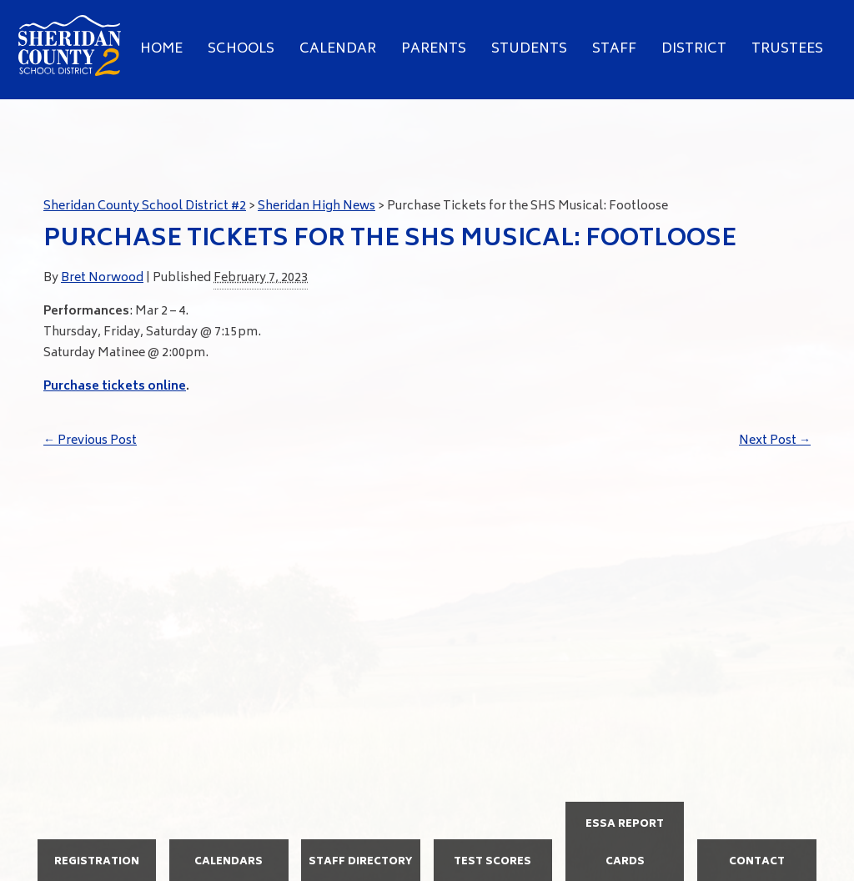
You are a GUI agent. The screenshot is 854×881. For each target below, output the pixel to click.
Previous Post (90, 440)
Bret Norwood (102, 278)
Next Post (775, 440)
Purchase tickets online (114, 386)
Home (161, 49)
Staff (614, 49)
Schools (241, 49)
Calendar (337, 49)
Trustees (787, 49)
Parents (433, 49)
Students (529, 49)
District (693, 49)
